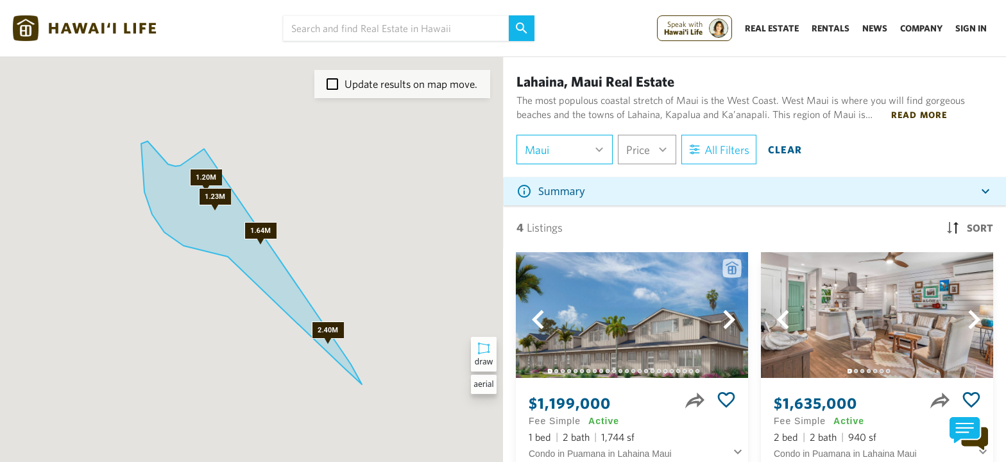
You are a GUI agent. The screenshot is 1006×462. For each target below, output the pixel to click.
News (874, 28)
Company (921, 28)
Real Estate (772, 28)
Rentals (830, 28)
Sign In (971, 28)
